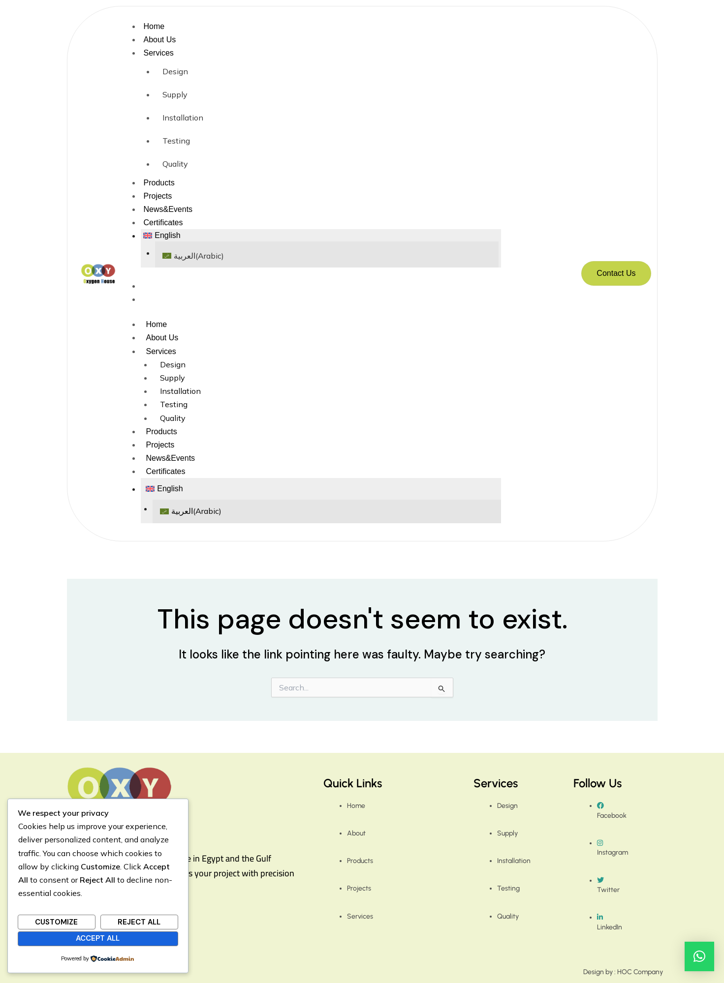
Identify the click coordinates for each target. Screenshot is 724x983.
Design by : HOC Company (623, 972)
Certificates (163, 222)
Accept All (98, 938)
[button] (321, 235)
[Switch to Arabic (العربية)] (326, 256)
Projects (157, 196)
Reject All (139, 922)
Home (153, 26)
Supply (175, 94)
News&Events (167, 209)
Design (175, 71)
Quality (175, 164)
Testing (176, 141)
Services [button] (158, 53)
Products (158, 183)
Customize (56, 922)
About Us (159, 39)
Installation (182, 117)
